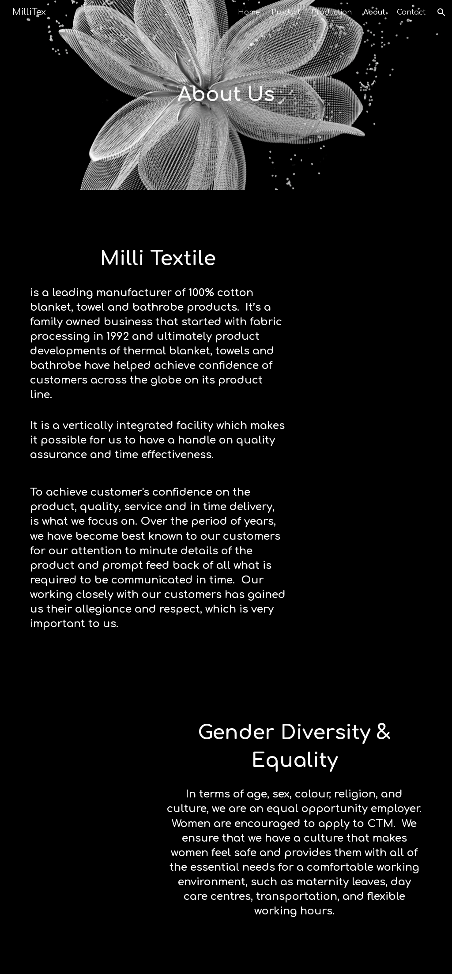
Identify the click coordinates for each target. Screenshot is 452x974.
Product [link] (285, 12)
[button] (441, 12)
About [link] (374, 12)
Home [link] (249, 12)
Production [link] (332, 12)
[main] (225, 95)
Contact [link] (411, 12)
